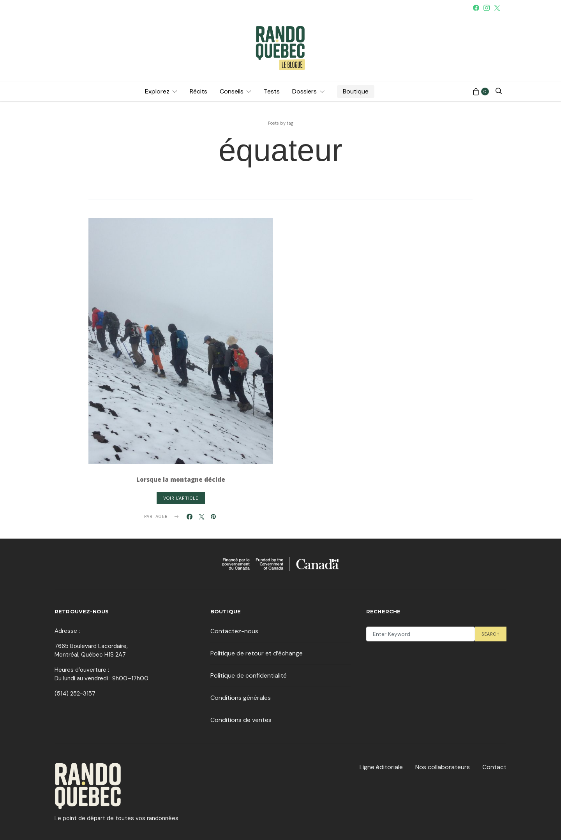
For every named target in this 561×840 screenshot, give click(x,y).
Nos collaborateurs (442, 767)
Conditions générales (240, 698)
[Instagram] (486, 8)
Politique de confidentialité (248, 675)
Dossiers (304, 91)
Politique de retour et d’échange (256, 653)
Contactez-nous (234, 631)
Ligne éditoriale (381, 767)
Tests (272, 91)
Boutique (356, 91)
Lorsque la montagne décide (180, 479)
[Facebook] (476, 8)
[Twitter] (497, 8)
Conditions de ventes (241, 720)
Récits (198, 91)
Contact (494, 767)
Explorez (157, 91)
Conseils (231, 91)
